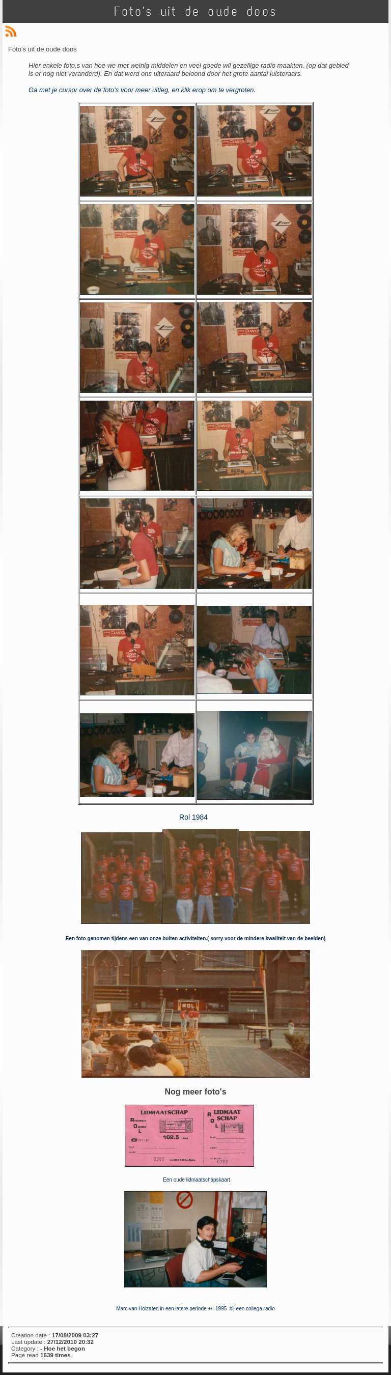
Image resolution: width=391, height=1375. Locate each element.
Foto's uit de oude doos (195, 11)
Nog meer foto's (195, 1091)
